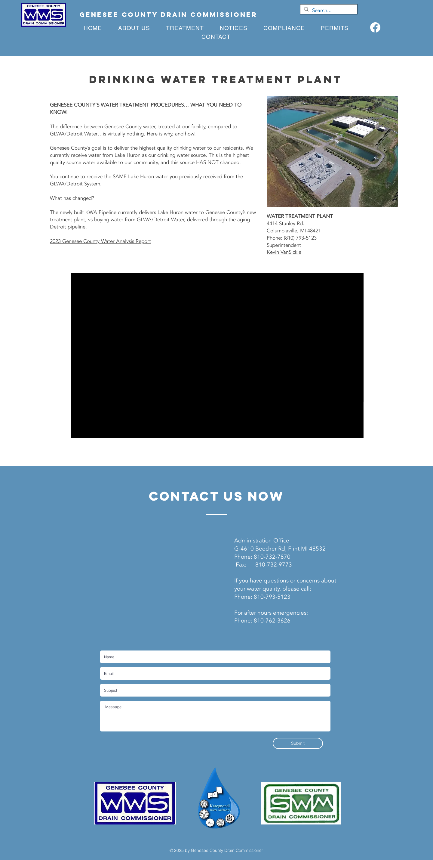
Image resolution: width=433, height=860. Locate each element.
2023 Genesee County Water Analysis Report (100, 241)
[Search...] (328, 11)
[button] (185, 28)
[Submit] (298, 743)
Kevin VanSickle (284, 252)
